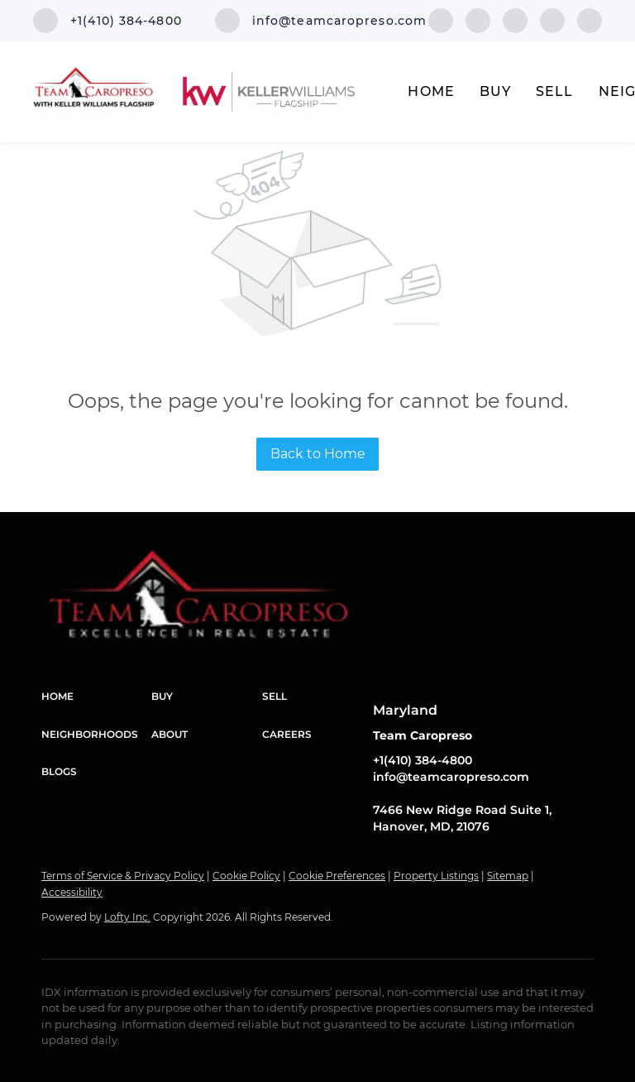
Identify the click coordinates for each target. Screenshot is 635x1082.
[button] (96, 696)
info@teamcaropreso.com (451, 776)
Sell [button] (554, 91)
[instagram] (552, 19)
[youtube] (589, 19)
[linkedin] (478, 19)
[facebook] (440, 19)
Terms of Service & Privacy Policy (122, 875)
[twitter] (515, 19)
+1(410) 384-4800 (422, 760)
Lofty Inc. (127, 917)
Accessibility (72, 892)
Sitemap (507, 875)
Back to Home (317, 454)
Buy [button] (495, 91)
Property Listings (436, 875)
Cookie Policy (246, 875)
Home (431, 91)
